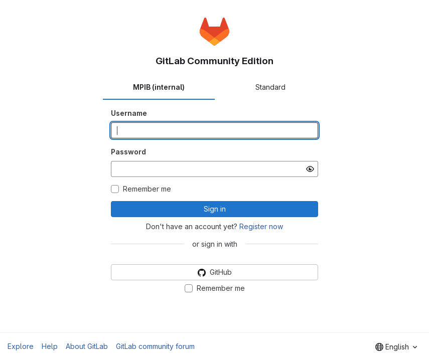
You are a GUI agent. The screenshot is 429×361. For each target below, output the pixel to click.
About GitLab (87, 346)
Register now (261, 226)
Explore (21, 346)
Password (128, 151)
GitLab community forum (155, 346)
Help (50, 346)
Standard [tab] (270, 87)
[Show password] (310, 169)
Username (129, 113)
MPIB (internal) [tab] (159, 87)
